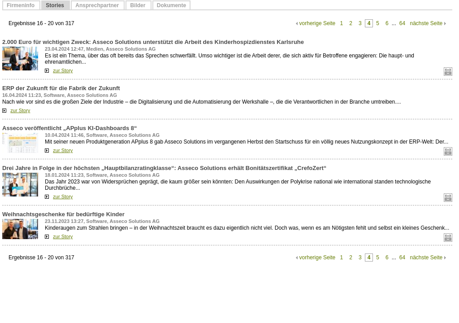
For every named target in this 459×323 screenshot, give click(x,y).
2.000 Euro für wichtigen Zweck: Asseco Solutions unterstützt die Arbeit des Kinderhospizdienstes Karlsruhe (153, 42)
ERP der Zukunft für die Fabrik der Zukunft (61, 88)
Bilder (138, 5)
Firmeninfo (21, 5)
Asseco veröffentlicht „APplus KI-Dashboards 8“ (69, 128)
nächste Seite (426, 23)
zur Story (63, 70)
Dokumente (171, 5)
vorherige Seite (317, 23)
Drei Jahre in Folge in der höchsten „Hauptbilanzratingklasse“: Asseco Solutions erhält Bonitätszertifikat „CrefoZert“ (164, 168)
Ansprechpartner (97, 5)
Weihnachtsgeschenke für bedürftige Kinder (63, 214)
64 (402, 23)
